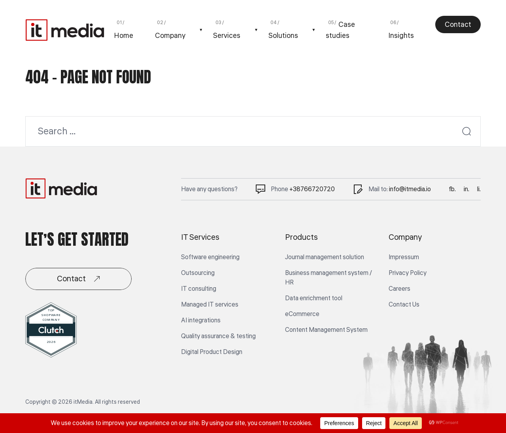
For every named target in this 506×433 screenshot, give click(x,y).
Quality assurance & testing (218, 336)
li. (479, 189)
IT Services (200, 237)
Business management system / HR (328, 278)
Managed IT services (209, 304)
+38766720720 (312, 189)
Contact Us (404, 304)
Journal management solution (324, 257)
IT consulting (198, 288)
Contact (458, 24)
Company (170, 35)
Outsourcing (198, 273)
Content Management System (326, 330)
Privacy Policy (408, 273)
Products (301, 237)
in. (466, 189)
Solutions (283, 35)
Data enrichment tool (313, 298)
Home (123, 35)
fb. (452, 189)
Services (226, 35)
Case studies (340, 30)
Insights (401, 35)
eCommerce (302, 314)
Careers (399, 288)
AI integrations (201, 320)
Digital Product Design (211, 352)
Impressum (404, 257)
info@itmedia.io (410, 189)
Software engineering (210, 257)
